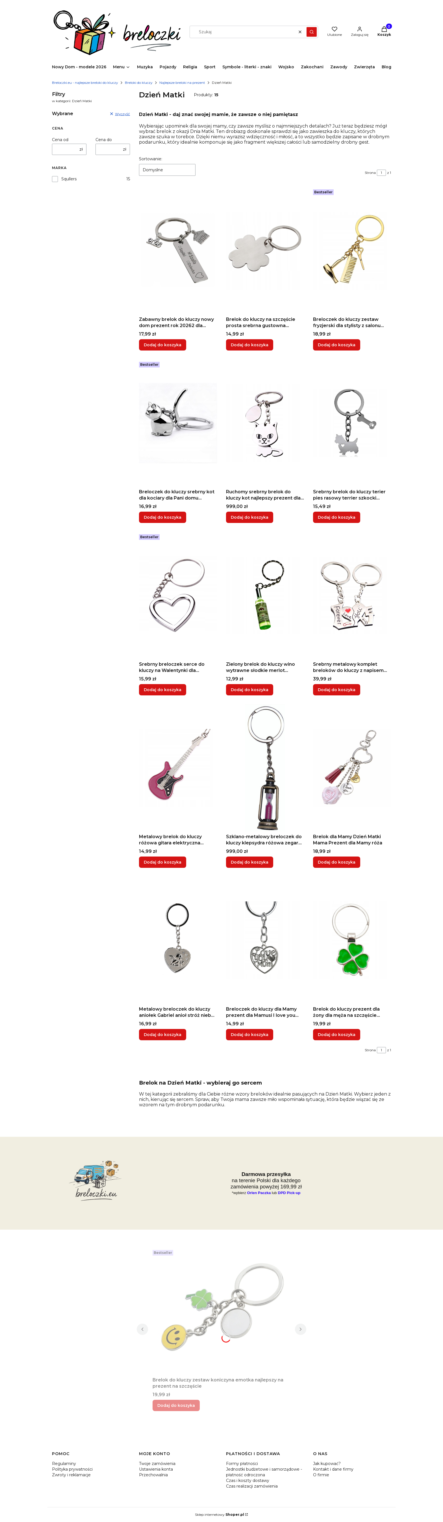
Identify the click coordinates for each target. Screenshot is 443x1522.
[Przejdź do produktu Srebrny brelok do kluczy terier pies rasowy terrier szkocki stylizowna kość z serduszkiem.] (352, 423)
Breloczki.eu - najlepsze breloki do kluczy (85, 82)
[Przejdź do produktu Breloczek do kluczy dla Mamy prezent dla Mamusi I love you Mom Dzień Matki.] (265, 940)
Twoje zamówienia (157, 1463)
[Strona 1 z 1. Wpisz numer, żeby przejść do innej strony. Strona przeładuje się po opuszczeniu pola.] (381, 173)
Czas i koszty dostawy (247, 1480)
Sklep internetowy (219, 1514)
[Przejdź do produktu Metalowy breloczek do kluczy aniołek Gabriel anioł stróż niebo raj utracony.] (178, 940)
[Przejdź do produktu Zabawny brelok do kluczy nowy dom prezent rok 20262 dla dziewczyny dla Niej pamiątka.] (178, 250)
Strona (370, 172)
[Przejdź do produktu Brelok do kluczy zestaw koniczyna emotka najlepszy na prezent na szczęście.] (221, 1311)
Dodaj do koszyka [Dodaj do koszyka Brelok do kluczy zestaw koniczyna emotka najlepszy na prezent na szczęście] (176, 1405)
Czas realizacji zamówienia (252, 1486)
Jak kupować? (327, 1463)
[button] (312, 32)
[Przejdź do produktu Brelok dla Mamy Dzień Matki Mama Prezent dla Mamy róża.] (352, 767)
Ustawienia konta (156, 1469)
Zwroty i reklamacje (71, 1474)
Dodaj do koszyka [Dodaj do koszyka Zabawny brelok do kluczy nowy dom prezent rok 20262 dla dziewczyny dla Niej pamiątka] (162, 344)
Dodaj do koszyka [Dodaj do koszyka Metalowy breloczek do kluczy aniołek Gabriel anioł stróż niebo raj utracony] (162, 1034)
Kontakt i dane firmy (333, 1469)
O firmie (321, 1474)
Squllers (69, 178)
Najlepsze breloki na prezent (182, 82)
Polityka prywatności (72, 1469)
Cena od (60, 139)
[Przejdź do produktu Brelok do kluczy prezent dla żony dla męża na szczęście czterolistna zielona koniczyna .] (352, 940)
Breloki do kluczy (139, 82)
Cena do (103, 139)
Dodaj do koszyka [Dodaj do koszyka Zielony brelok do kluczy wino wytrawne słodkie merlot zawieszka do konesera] (249, 689)
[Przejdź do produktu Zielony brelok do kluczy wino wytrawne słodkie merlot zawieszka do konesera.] (265, 595)
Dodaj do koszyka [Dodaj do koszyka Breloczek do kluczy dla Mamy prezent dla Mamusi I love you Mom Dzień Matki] (249, 1034)
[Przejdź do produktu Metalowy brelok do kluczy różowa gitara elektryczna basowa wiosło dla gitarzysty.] (178, 767)
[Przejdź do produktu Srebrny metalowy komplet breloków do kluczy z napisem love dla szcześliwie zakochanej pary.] (352, 595)
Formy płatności (242, 1463)
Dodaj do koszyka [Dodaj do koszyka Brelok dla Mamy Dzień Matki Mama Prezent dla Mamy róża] (336, 862)
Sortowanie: (150, 158)
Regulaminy (64, 1463)
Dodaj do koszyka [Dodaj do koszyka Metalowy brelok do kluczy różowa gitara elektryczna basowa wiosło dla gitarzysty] (162, 862)
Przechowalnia (153, 1474)
